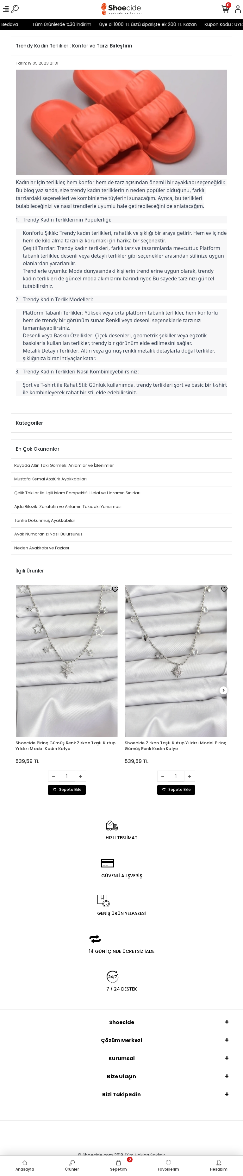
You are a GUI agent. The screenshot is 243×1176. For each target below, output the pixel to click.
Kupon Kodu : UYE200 (217, 24)
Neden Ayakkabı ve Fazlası (41, 548)
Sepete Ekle (67, 790)
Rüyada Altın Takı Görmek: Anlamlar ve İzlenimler (64, 465)
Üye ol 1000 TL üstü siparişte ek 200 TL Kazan (138, 24)
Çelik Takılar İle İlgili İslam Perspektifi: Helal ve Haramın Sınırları (77, 493)
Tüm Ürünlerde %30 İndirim (51, 24)
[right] (223, 691)
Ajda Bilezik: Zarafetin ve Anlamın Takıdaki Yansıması (68, 507)
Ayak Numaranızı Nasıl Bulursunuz (48, 534)
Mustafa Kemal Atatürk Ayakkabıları (50, 479)
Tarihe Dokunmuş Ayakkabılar (44, 520)
